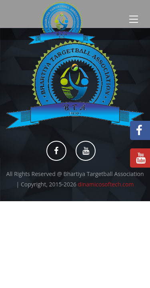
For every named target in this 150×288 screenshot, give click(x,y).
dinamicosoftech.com (106, 184)
